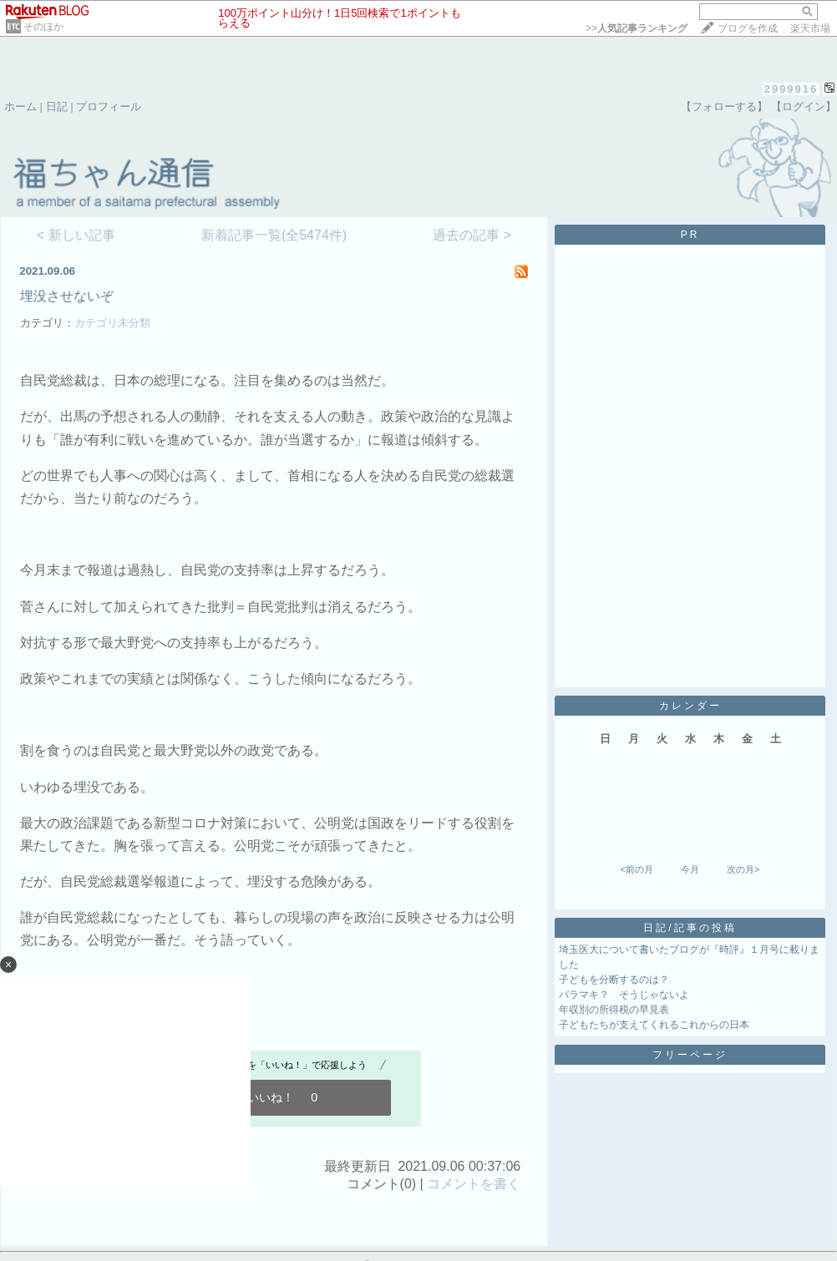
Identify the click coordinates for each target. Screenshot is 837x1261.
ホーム (20, 106)
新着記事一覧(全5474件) (274, 235)
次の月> (743, 869)
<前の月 (636, 869)
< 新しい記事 (76, 235)
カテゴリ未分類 (112, 323)
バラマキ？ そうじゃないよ (624, 994)
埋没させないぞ (67, 296)
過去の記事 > (472, 235)
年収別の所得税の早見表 (614, 1009)
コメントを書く (473, 1184)
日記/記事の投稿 (689, 928)
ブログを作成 (748, 28)
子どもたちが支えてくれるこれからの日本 (654, 1025)
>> (636, 28)
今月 (690, 869)
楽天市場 (810, 28)
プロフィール (108, 106)
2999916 (791, 89)
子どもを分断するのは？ (614, 979)
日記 (57, 106)
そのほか (43, 27)
